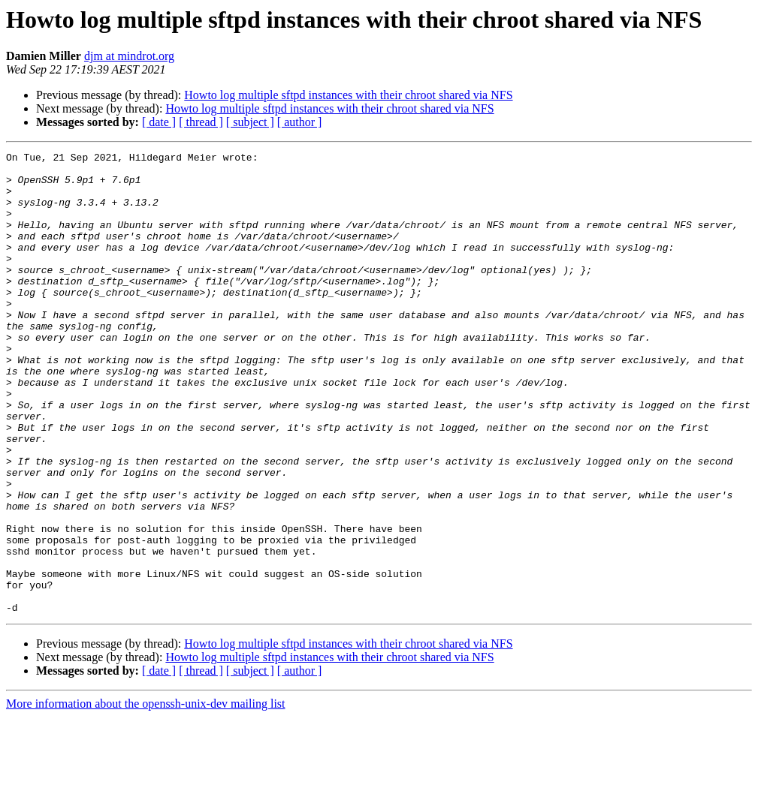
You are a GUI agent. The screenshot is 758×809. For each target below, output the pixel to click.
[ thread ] (201, 122)
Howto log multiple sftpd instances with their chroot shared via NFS (348, 95)
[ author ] (299, 122)
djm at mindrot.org (129, 56)
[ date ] (159, 122)
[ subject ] (250, 122)
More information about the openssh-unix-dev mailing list (145, 795)
